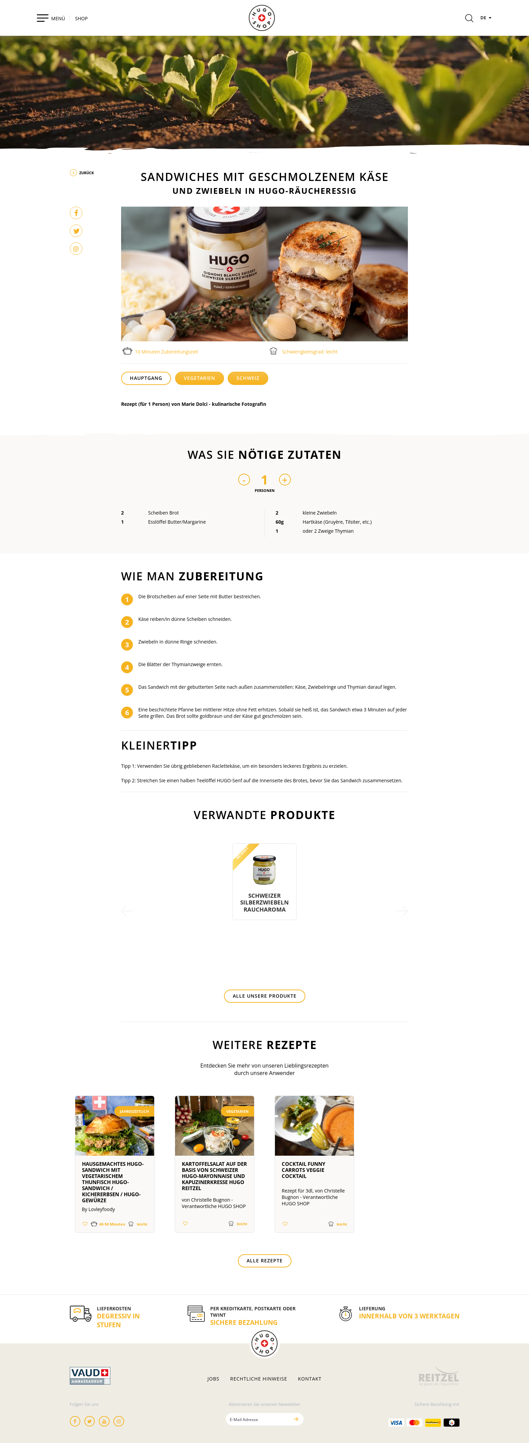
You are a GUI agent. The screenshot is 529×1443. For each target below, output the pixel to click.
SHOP (81, 18)
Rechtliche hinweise (258, 1379)
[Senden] (296, 1419)
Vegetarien (199, 378)
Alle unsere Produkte (265, 996)
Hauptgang (146, 378)
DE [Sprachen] (486, 18)
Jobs (213, 1379)
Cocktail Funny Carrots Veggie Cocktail (303, 1169)
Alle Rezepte (265, 1260)
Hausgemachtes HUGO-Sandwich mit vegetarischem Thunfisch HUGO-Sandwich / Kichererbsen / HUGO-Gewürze (113, 1182)
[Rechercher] (469, 19)
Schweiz (247, 378)
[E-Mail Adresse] (257, 1419)
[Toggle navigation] (50, 18)
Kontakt (310, 1379)
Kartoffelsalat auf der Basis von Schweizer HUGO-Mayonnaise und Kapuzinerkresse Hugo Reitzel (214, 1175)
